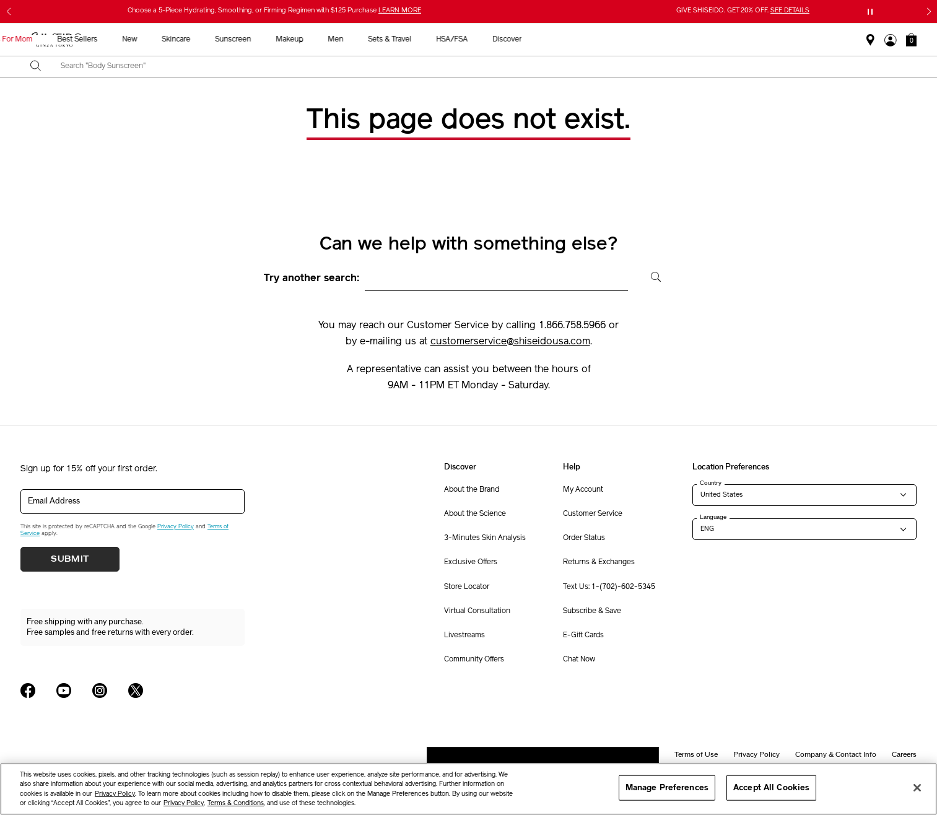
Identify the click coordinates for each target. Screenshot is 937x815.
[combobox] (479, 66)
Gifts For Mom (231, 39)
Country (710, 483)
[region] (468, 789)
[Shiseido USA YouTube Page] (63, 690)
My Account (583, 490)
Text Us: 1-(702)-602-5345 (609, 587)
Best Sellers (300, 39)
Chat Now (579, 659)
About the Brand (471, 490)
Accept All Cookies (771, 787)
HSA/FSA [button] (675, 39)
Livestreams (464, 635)
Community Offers (474, 659)
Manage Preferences (666, 787)
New (352, 39)
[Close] (917, 787)
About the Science (475, 514)
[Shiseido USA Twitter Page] (135, 690)
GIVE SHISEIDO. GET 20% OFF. (742, 10)
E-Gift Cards (583, 635)
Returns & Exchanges (599, 562)
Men (558, 39)
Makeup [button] (512, 39)
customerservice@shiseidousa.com (510, 342)
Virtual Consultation (477, 611)
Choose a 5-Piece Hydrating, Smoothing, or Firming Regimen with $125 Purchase (274, 10)
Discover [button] (729, 39)
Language (713, 517)
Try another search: (312, 279)
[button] (911, 39)
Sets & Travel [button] (612, 39)
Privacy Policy (175, 527)
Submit (70, 559)
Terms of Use (696, 754)
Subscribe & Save (592, 611)
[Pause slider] (870, 12)
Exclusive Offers (470, 562)
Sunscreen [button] (456, 39)
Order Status (584, 538)
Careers (904, 754)
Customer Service (592, 514)
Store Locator (466, 587)
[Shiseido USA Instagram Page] (99, 690)
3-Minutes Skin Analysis (485, 538)
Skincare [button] (399, 39)
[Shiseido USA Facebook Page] (27, 690)
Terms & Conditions (235, 803)
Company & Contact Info (835, 754)
